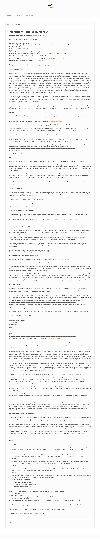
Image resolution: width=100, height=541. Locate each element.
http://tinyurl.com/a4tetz (55, 338)
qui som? (9, 15)
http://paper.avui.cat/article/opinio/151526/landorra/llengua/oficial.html (62, 219)
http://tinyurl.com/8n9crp (55, 121)
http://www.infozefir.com (15, 335)
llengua (18, 517)
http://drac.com (41, 60)
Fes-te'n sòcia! (29, 15)
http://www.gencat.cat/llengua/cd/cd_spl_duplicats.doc (45, 308)
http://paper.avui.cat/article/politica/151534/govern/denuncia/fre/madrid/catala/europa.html (32, 252)
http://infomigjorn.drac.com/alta (55, 59)
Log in (10, 522)
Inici (8, 24)
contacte (19, 15)
